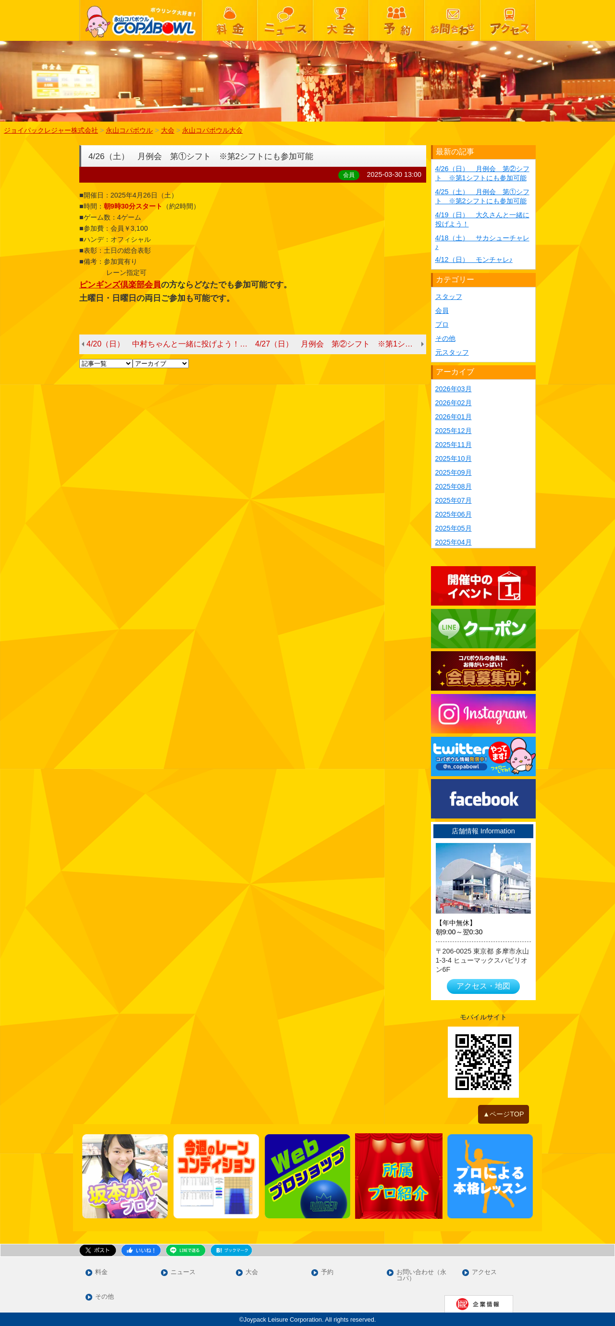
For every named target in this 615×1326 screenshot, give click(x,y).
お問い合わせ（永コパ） (421, 1275)
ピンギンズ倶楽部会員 (120, 284)
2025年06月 (453, 514)
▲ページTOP (503, 1114)
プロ (442, 324)
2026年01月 (453, 417)
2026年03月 (453, 389)
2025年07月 (453, 500)
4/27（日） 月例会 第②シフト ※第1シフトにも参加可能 (340, 344)
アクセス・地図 (483, 986)
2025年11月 (453, 444)
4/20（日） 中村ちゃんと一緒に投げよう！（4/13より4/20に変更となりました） (170, 344)
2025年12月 (453, 430)
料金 (101, 1272)
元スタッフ (452, 352)
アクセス (484, 1272)
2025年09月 (453, 472)
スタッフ (448, 296)
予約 (327, 1272)
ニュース (183, 1272)
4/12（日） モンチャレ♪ (474, 259)
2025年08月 (453, 486)
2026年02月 (453, 403)
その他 (445, 338)
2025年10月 (453, 458)
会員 (442, 310)
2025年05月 (453, 528)
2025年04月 (453, 542)
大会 (252, 1272)
